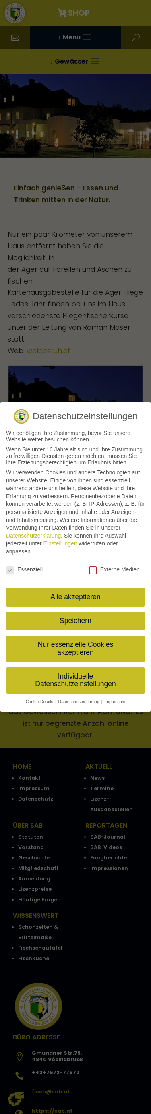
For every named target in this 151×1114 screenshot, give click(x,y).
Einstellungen (60, 540)
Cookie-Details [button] (40, 698)
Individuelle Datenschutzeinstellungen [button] (75, 677)
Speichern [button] (75, 617)
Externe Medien (114, 566)
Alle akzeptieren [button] (75, 594)
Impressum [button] (114, 698)
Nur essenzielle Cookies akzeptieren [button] (76, 645)
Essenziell (24, 566)
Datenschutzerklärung (33, 532)
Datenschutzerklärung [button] (79, 698)
